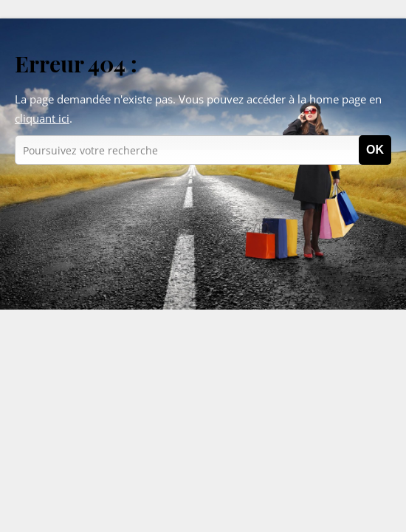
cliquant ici (42, 118)
